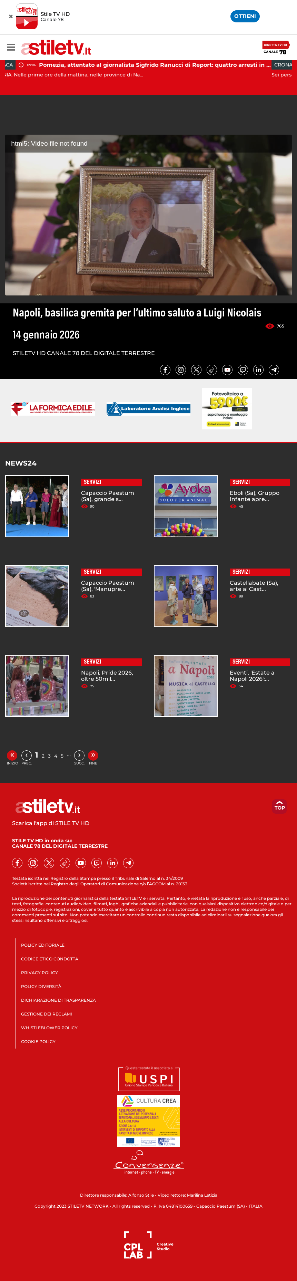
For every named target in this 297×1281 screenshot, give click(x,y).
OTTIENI (245, 16)
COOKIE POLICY (38, 1041)
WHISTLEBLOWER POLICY (49, 1027)
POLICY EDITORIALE (43, 945)
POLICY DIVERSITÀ (41, 986)
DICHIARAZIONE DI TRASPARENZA (58, 1000)
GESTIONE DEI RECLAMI (46, 1014)
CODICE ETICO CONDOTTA (49, 958)
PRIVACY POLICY (39, 972)
